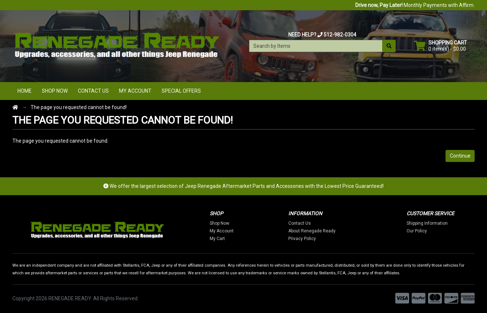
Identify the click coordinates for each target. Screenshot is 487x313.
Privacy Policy (302, 238)
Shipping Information (427, 223)
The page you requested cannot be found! (79, 107)
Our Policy (417, 230)
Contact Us (93, 91)
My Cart (217, 238)
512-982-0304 (340, 35)
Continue (460, 156)
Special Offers (181, 91)
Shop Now (55, 91)
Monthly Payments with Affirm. (415, 5)
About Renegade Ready (312, 230)
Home (24, 91)
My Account (135, 91)
